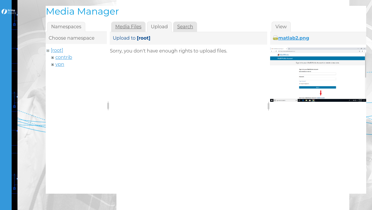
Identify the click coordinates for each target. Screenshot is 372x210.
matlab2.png (293, 38)
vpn (59, 64)
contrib (63, 57)
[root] (57, 50)
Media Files (128, 26)
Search (185, 26)
